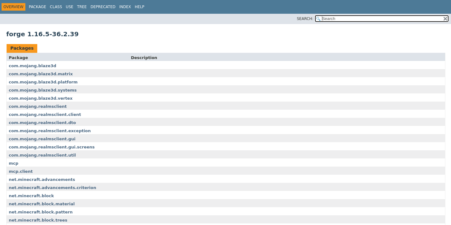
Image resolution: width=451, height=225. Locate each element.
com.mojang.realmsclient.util (42, 155)
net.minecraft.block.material (42, 204)
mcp (13, 163)
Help (139, 7)
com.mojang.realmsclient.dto (42, 122)
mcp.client (21, 171)
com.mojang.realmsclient (38, 106)
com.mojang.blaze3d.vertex (41, 98)
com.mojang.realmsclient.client (45, 114)
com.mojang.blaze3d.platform (43, 82)
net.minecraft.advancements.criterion (52, 187)
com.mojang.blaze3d (32, 65)
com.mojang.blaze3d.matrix (41, 74)
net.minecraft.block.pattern (41, 212)
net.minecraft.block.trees (38, 220)
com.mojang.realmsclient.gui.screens (52, 147)
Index (125, 7)
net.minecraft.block (31, 195)
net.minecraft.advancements (42, 179)
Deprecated (103, 7)
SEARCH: (305, 19)
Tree (82, 7)
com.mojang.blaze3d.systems (43, 90)
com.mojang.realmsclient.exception (50, 130)
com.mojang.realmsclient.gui (42, 139)
